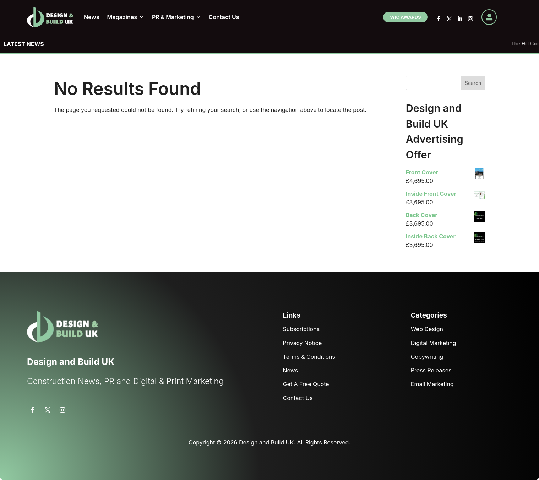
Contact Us (224, 17)
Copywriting (427, 356)
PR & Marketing (173, 17)
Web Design (427, 329)
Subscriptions (301, 329)
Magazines (122, 17)
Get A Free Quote (306, 384)
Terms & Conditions (309, 356)
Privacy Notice (302, 342)
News (91, 17)
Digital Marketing (433, 342)
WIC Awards (405, 17)
